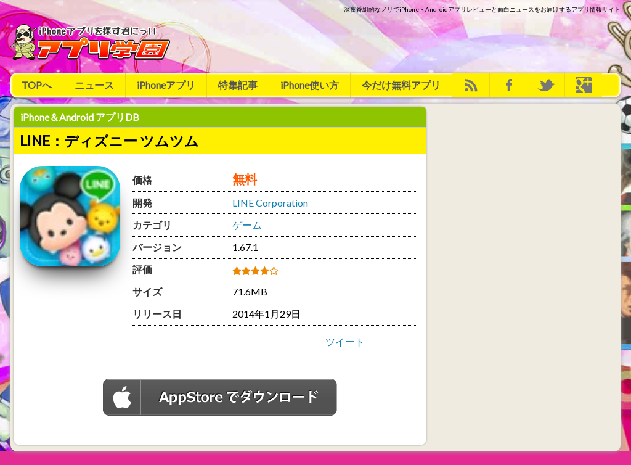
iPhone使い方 (309, 85)
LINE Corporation (270, 202)
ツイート (345, 341)
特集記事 (238, 85)
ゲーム (247, 225)
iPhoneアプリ (166, 85)
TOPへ (37, 85)
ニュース (94, 85)
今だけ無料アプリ (401, 85)
